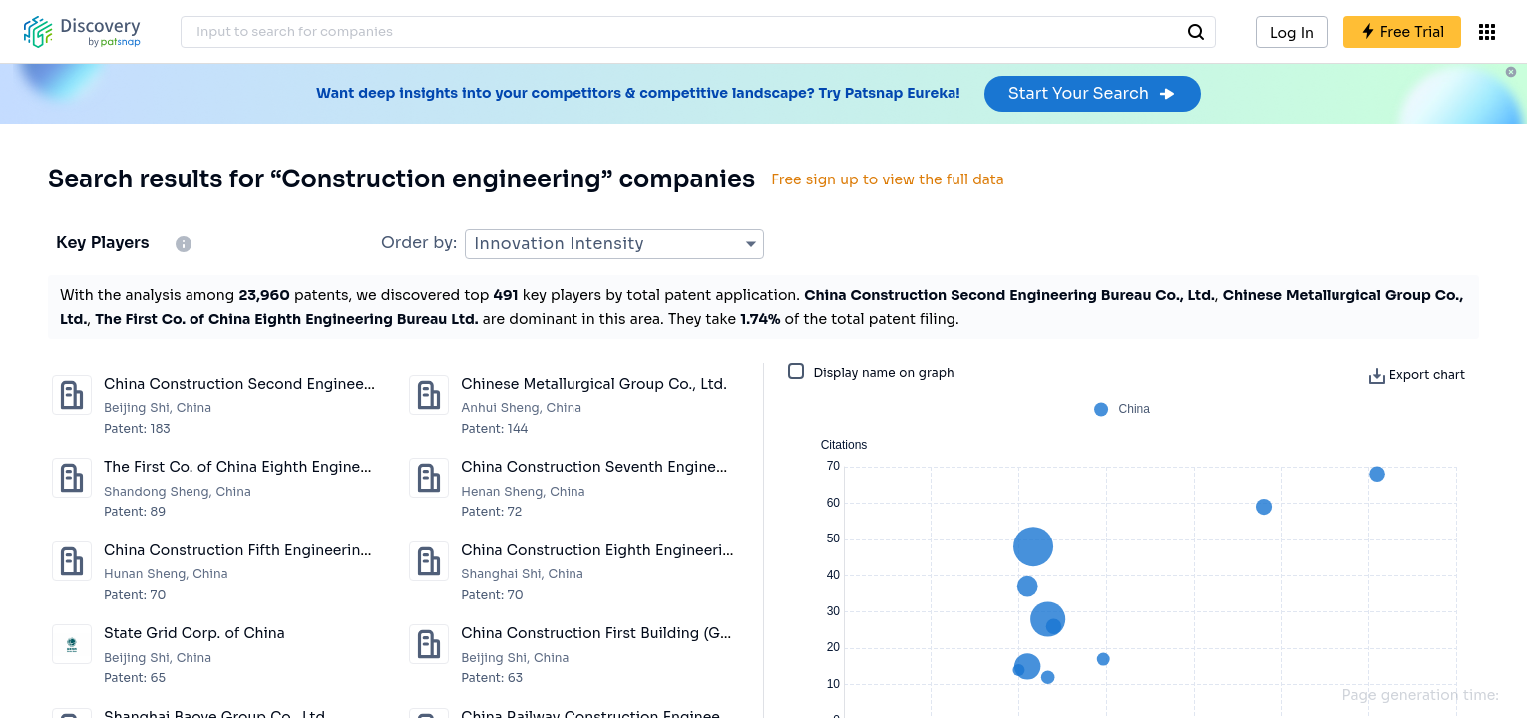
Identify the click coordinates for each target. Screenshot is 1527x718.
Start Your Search (1092, 93)
